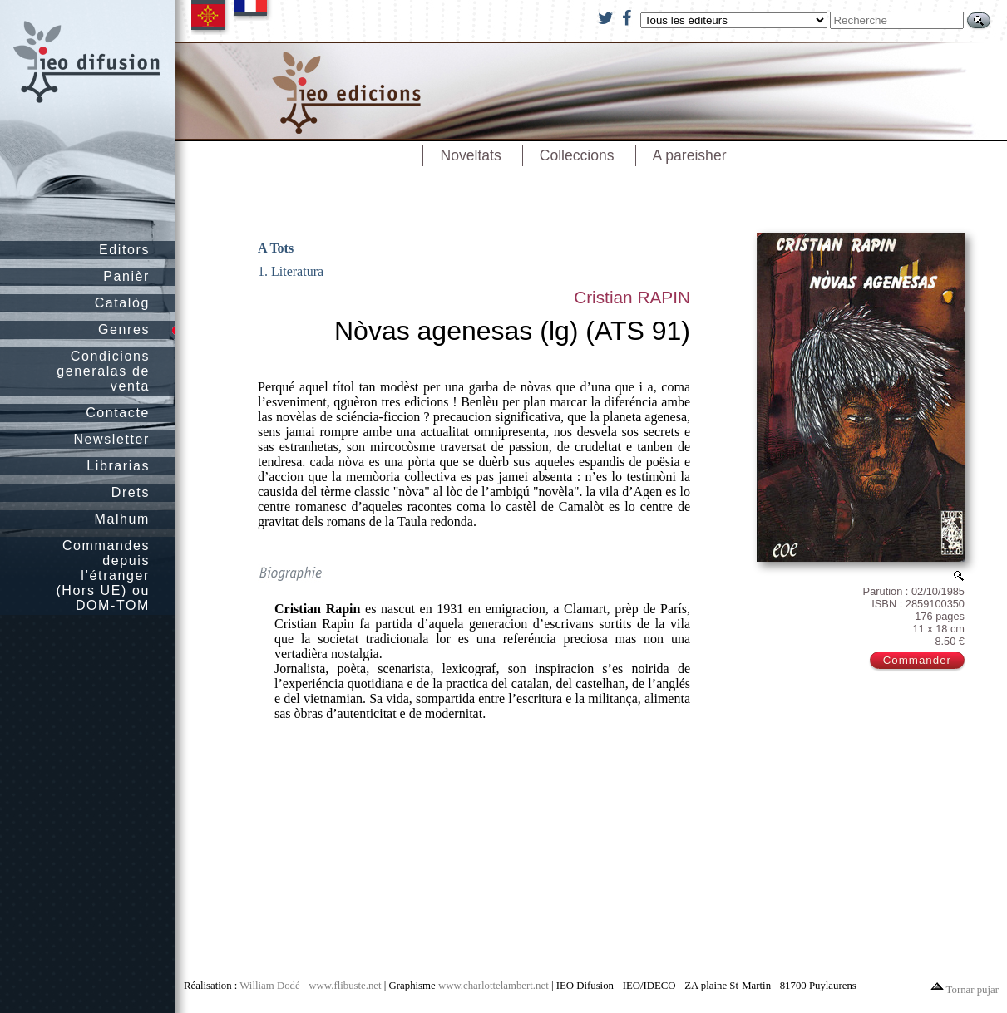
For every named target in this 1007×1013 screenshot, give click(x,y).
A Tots (276, 248)
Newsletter (111, 439)
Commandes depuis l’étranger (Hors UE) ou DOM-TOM (103, 575)
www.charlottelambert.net (493, 985)
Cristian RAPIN (632, 297)
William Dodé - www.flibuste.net (310, 985)
